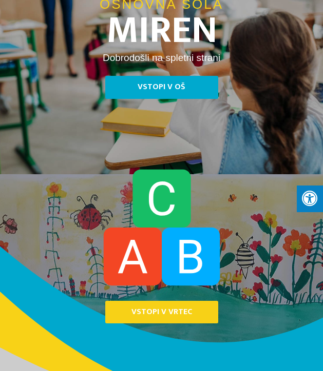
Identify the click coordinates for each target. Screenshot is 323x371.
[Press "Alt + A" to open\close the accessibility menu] (310, 199)
